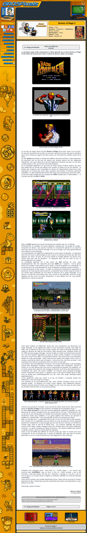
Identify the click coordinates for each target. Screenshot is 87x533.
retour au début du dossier (51, 47)
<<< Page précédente (31, 47)
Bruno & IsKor (76, 491)
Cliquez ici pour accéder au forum (51, 528)
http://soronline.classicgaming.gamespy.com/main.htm (37, 501)
